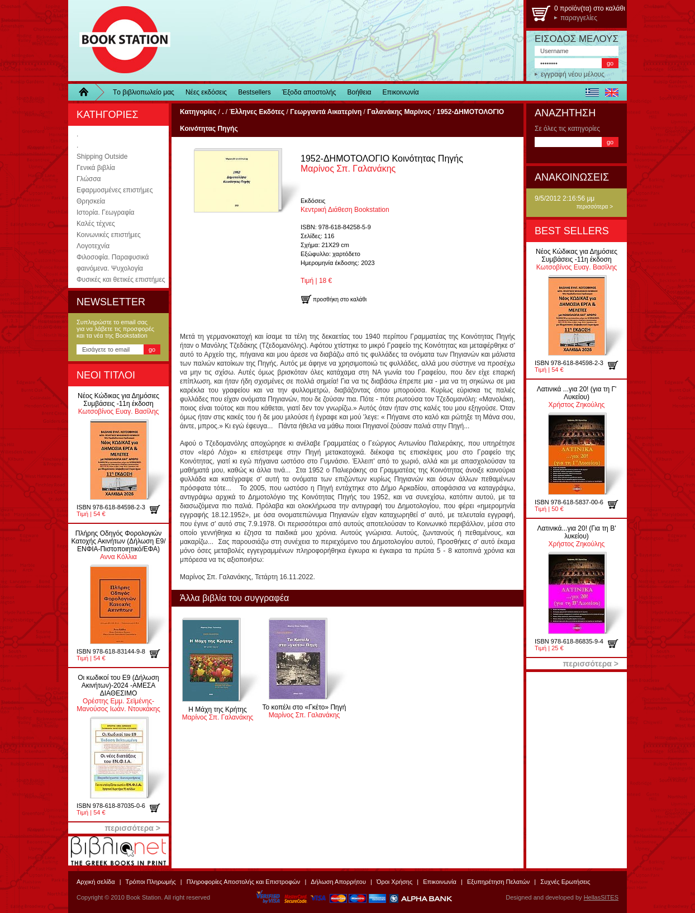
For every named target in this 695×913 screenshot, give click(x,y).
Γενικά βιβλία (96, 168)
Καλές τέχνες (96, 224)
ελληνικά (592, 92)
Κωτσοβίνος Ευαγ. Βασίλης (118, 403)
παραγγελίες (578, 18)
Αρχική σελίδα (96, 881)
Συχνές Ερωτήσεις (565, 881)
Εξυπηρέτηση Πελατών (498, 881)
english (611, 92)
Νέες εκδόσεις (206, 92)
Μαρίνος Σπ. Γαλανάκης (382, 163)
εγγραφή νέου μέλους (572, 74)
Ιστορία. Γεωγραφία (106, 212)
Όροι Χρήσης (394, 881)
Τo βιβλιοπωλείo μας (143, 92)
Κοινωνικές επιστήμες (109, 235)
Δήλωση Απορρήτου (338, 881)
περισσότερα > (594, 207)
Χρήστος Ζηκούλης (577, 397)
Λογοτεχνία (93, 246)
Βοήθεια (360, 92)
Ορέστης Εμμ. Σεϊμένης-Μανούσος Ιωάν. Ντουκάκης (118, 693)
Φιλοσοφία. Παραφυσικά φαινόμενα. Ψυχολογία (113, 262)
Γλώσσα (89, 179)
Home (87, 92)
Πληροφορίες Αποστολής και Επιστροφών (244, 881)
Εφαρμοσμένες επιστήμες (115, 190)
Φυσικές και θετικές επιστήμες (121, 279)
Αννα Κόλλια (118, 545)
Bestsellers (254, 92)
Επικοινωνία (401, 92)
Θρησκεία (91, 201)
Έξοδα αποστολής (309, 92)
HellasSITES (601, 897)
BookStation (120, 40)
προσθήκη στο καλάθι (159, 509)
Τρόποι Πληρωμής (151, 881)
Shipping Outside (102, 156)
